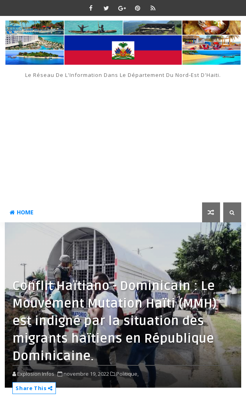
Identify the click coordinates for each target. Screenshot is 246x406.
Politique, (127, 373)
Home (22, 212)
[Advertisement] (123, 138)
